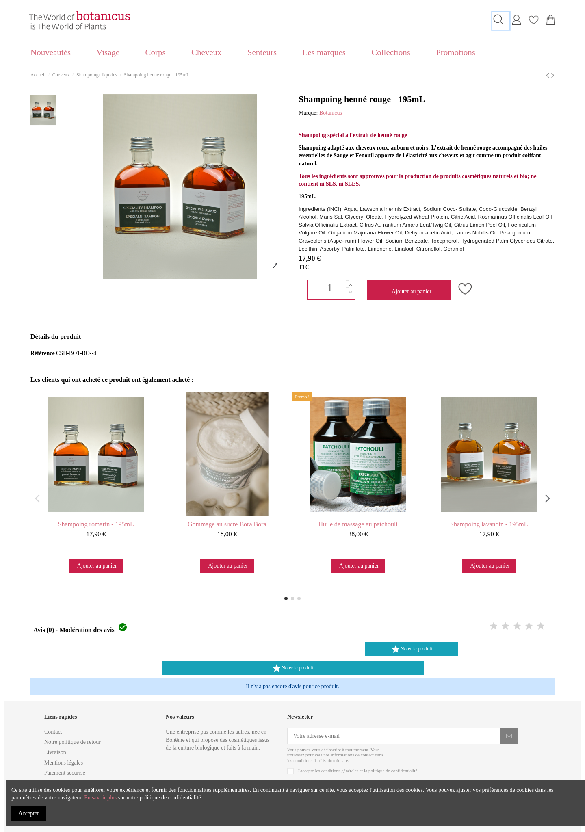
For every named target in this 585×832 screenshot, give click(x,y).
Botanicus (330, 113)
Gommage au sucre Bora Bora (227, 524)
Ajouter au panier (410, 291)
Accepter (29, 813)
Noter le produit (411, 649)
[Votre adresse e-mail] (394, 736)
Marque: (308, 113)
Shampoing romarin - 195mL (96, 524)
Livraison (55, 752)
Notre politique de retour (72, 742)
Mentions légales (63, 763)
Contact (53, 732)
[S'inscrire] (509, 736)
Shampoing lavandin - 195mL (489, 524)
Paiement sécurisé (64, 773)
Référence (42, 353)
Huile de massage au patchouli (358, 524)
